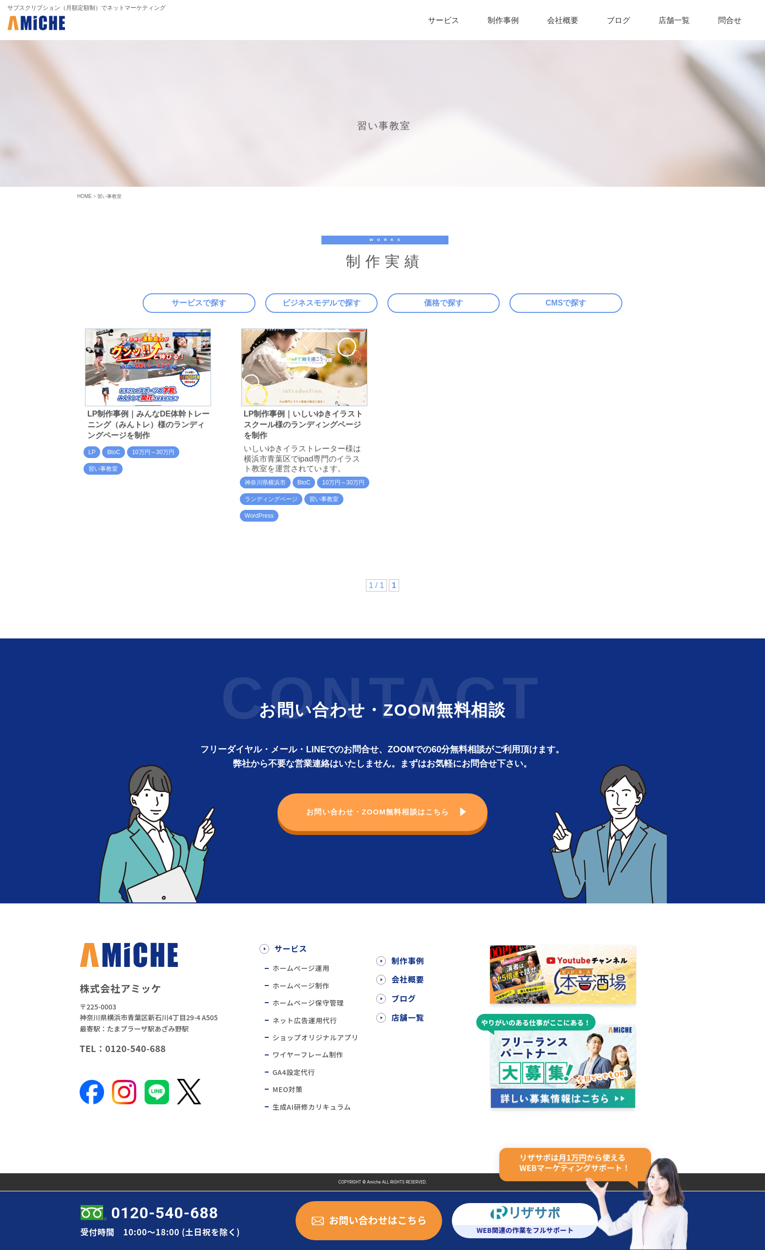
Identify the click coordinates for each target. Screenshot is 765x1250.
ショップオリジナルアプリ (316, 1037)
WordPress (259, 515)
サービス (443, 20)
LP (92, 452)
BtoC (113, 452)
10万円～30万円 (153, 452)
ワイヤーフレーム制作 (308, 1054)
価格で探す (443, 303)
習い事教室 (103, 468)
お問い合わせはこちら (377, 1220)
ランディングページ (271, 499)
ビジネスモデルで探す (321, 303)
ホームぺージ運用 (301, 968)
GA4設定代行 (294, 1072)
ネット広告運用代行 (305, 1020)
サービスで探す (198, 303)
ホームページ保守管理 (308, 1003)
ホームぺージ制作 (301, 985)
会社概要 (562, 20)
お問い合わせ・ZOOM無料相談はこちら (377, 812)
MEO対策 (288, 1089)
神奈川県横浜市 (265, 482)
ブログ (618, 20)
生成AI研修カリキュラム (312, 1107)
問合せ (730, 20)
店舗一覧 (674, 20)
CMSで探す (566, 303)
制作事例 (503, 20)
